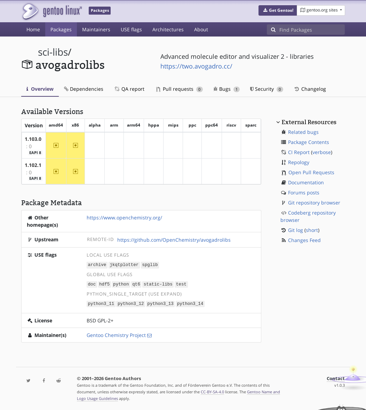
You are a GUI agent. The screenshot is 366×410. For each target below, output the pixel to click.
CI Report (299, 152)
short (312, 230)
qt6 (136, 284)
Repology (298, 162)
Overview (40, 89)
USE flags (131, 29)
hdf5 (104, 284)
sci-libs (53, 52)
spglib (150, 264)
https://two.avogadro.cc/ (196, 66)
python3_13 (160, 303)
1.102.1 (33, 165)
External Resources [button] (308, 122)
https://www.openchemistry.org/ (124, 217)
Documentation (306, 182)
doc (92, 284)
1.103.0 (33, 139)
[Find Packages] (312, 29)
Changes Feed (304, 240)
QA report (129, 89)
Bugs (226, 89)
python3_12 (131, 303)
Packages (61, 29)
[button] (277, 10)
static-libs (158, 284)
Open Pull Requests (311, 172)
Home (33, 29)
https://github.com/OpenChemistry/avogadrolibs (174, 239)
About (201, 29)
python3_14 (190, 303)
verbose (321, 152)
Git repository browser (314, 202)
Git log (295, 230)
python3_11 (101, 303)
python (121, 284)
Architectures (168, 29)
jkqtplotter (124, 264)
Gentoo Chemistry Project (116, 334)
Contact (336, 377)
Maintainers (96, 29)
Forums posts (303, 192)
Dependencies (83, 89)
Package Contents (308, 142)
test (181, 284)
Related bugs (303, 132)
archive (97, 264)
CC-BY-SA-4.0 (212, 390)
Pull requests (179, 89)
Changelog (310, 89)
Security (266, 89)
